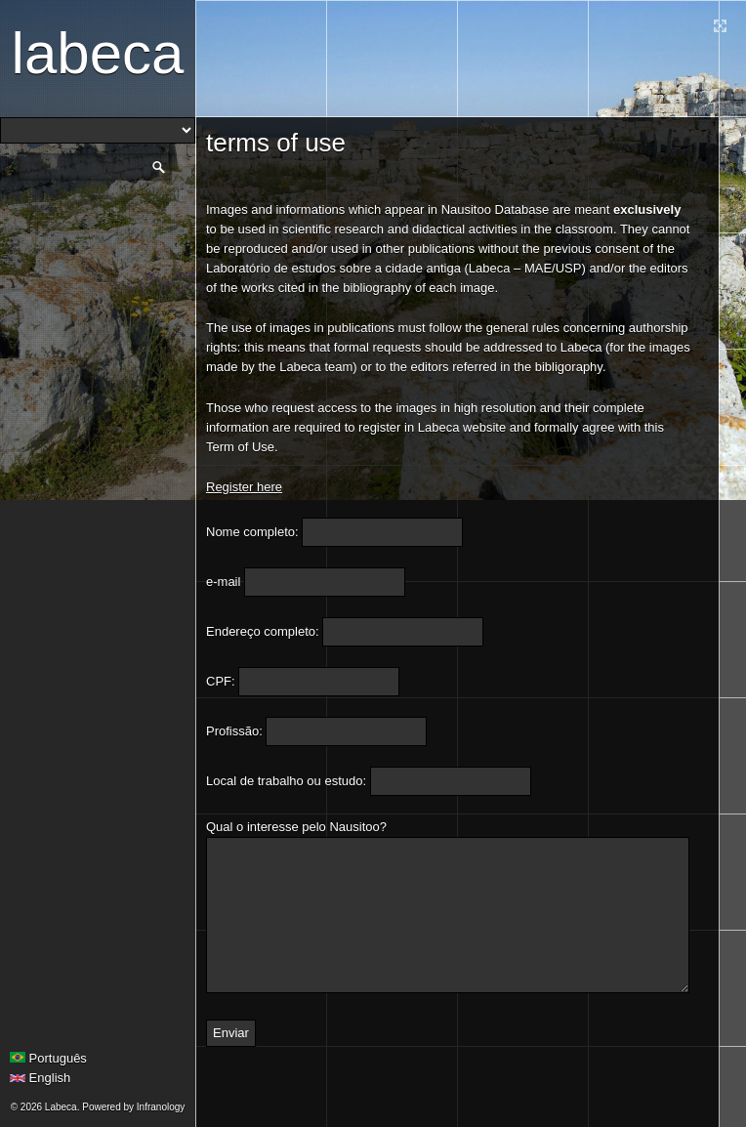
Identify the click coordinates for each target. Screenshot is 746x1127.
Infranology (161, 1107)
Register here (244, 487)
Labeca (98, 53)
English (40, 1077)
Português (48, 1058)
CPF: (220, 681)
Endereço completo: (262, 631)
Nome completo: (252, 531)
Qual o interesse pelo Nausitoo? (296, 826)
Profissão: (234, 731)
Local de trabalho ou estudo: (286, 780)
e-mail (223, 581)
